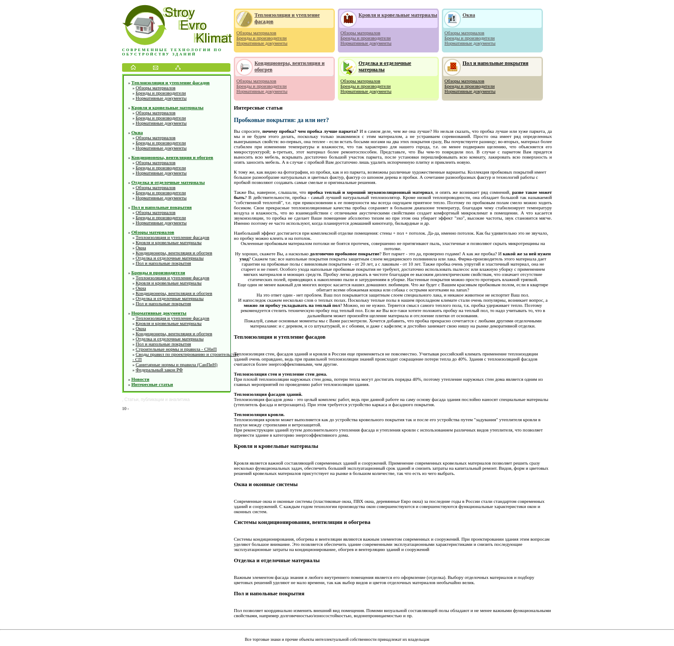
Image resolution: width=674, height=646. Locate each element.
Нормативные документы (161, 98)
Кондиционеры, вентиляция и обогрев (173, 157)
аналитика (179, 399)
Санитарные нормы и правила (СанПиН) (177, 364)
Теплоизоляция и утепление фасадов (171, 82)
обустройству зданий (159, 54)
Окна (137, 132)
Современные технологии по (172, 50)
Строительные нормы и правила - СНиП (176, 349)
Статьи (131, 399)
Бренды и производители (161, 92)
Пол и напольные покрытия (162, 207)
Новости (141, 379)
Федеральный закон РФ (159, 369)
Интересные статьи (152, 384)
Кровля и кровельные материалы (168, 107)
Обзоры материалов (156, 87)
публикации (152, 399)
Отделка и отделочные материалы (168, 182)
